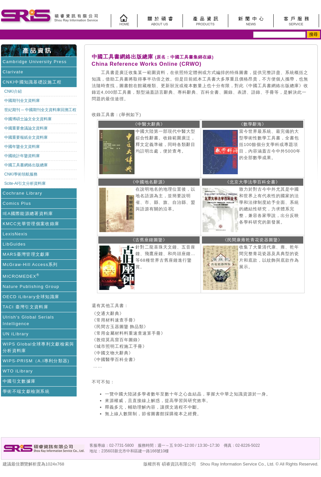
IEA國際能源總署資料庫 (28, 213)
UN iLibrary (16, 333)
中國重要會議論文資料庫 (26, 128)
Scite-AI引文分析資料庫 (25, 183)
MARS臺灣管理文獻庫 (26, 254)
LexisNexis (15, 233)
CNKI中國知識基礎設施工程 (32, 82)
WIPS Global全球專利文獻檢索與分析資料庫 (38, 347)
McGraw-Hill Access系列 (30, 264)
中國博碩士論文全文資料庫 (28, 119)
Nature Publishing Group (31, 286)
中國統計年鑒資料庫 (22, 156)
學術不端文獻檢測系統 (26, 391)
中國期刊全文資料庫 (22, 100)
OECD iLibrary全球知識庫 (31, 296)
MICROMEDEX (21, 276)
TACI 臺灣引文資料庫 (25, 306)
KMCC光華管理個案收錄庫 (31, 223)
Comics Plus (17, 203)
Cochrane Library (22, 193)
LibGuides (14, 244)
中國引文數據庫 (19, 381)
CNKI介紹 (13, 91)
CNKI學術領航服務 (20, 174)
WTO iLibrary (18, 371)
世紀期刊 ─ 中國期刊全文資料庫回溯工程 (40, 109)
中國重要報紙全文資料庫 (26, 137)
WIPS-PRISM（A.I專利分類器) (36, 360)
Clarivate (13, 71)
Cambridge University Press (35, 61)
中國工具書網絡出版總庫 (26, 165)
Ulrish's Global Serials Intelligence (28, 320)
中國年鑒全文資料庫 (22, 146)
